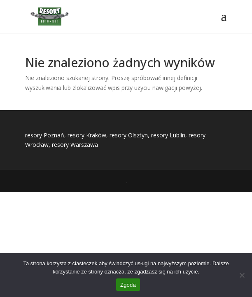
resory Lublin (168, 135)
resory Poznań (44, 135)
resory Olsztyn (129, 135)
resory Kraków (87, 135)
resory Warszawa (75, 144)
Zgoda (128, 285)
